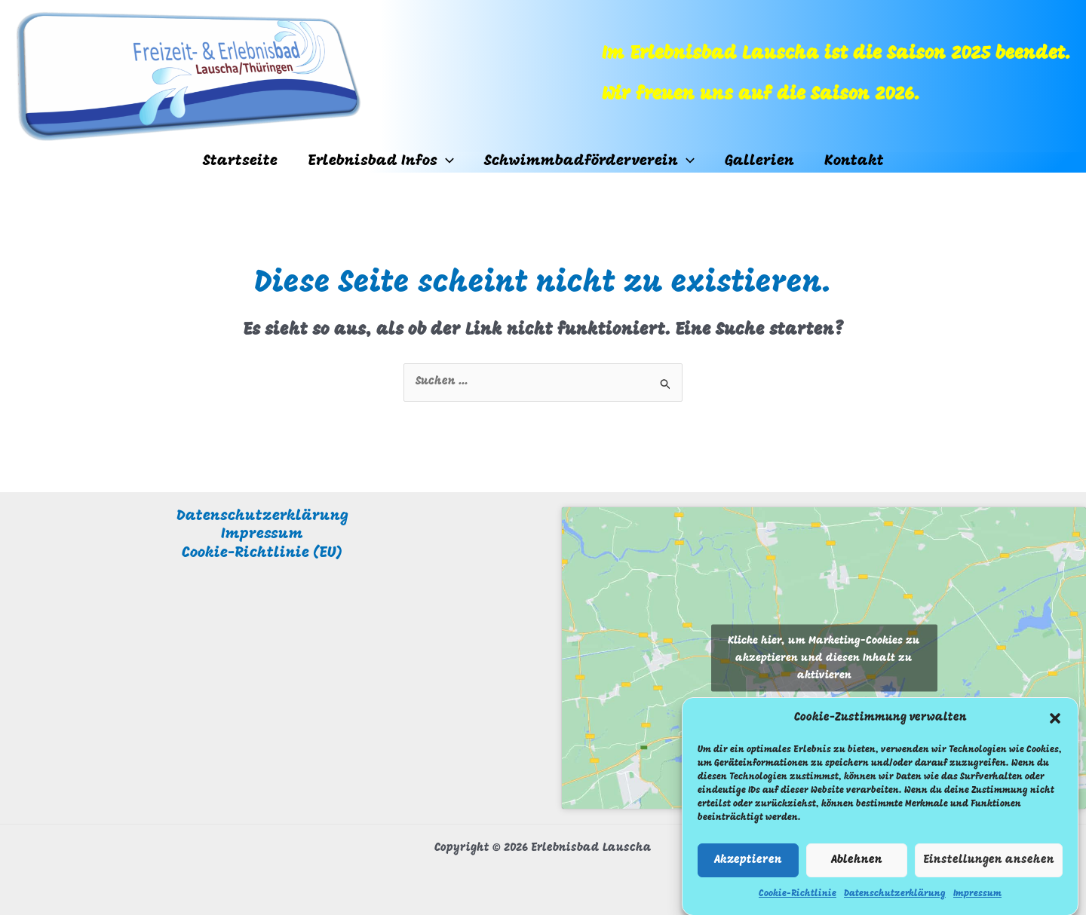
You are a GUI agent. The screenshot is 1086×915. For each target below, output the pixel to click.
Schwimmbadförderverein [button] (589, 161)
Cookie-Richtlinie (797, 898)
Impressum (977, 898)
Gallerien (759, 161)
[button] (1055, 722)
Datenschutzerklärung (895, 898)
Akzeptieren (748, 864)
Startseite (240, 161)
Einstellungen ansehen (988, 864)
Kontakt (854, 161)
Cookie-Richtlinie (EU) (262, 553)
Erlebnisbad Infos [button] (381, 161)
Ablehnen (856, 864)
